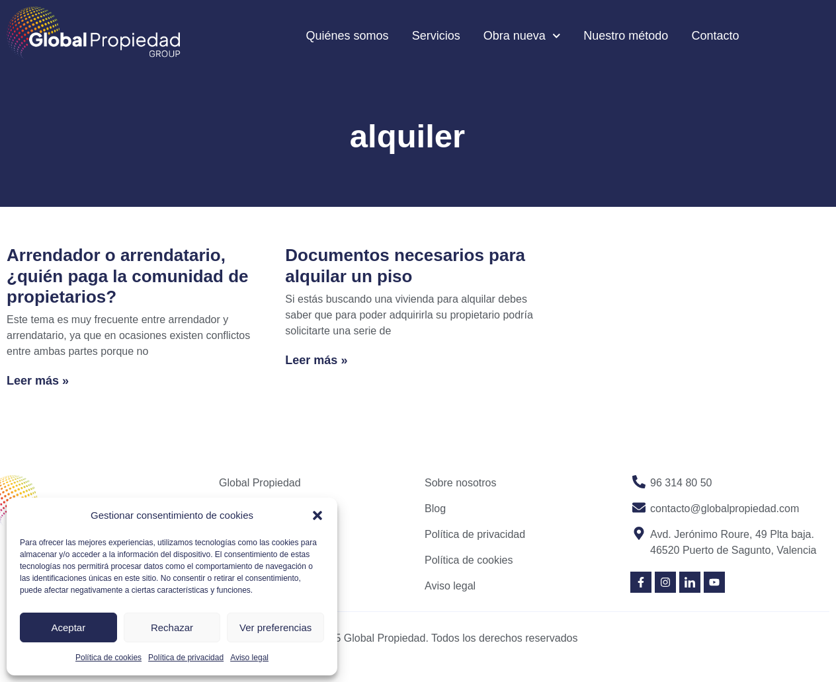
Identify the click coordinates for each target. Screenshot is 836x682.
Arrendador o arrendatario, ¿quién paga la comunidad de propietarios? (128, 275)
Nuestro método (625, 35)
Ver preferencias (275, 627)
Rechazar (172, 627)
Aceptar (68, 627)
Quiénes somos (347, 35)
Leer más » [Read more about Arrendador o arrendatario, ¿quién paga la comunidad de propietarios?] (38, 380)
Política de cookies (108, 657)
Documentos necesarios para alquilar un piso (405, 265)
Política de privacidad (186, 657)
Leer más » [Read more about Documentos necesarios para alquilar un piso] (316, 360)
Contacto (715, 35)
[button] (317, 515)
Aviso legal (249, 657)
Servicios (436, 35)
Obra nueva (522, 36)
